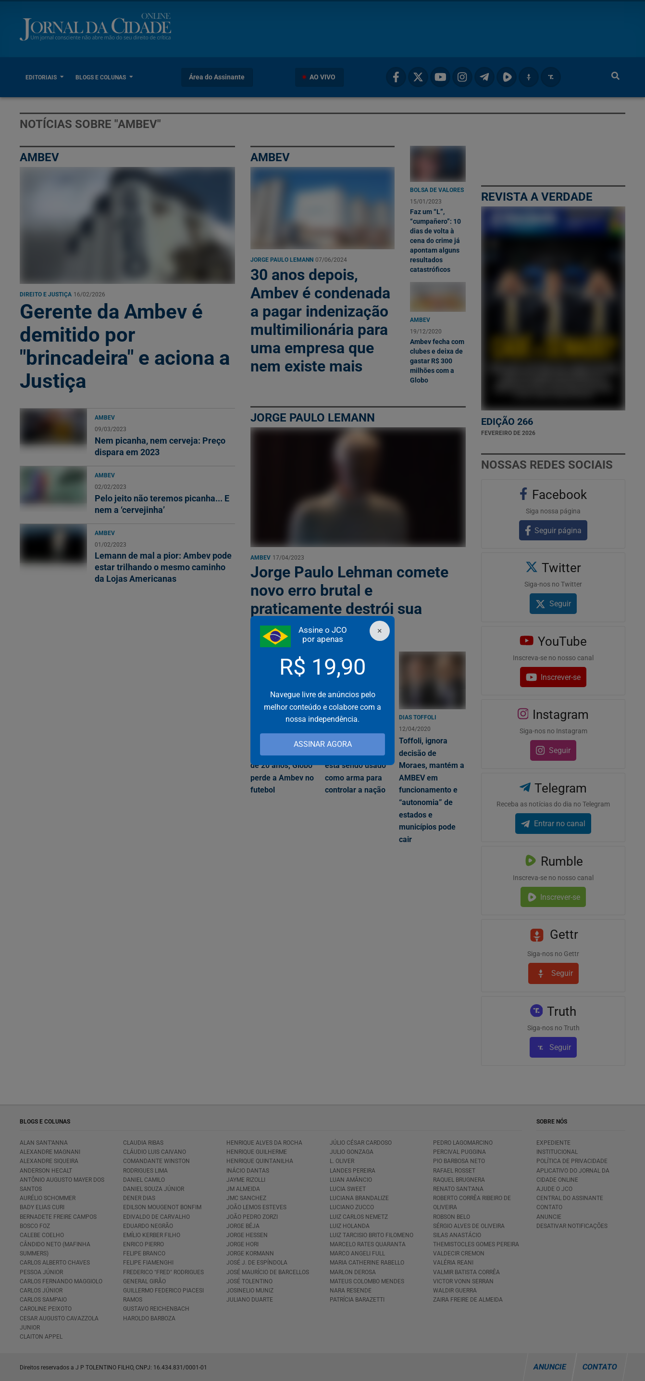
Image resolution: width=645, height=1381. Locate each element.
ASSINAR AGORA (323, 744)
